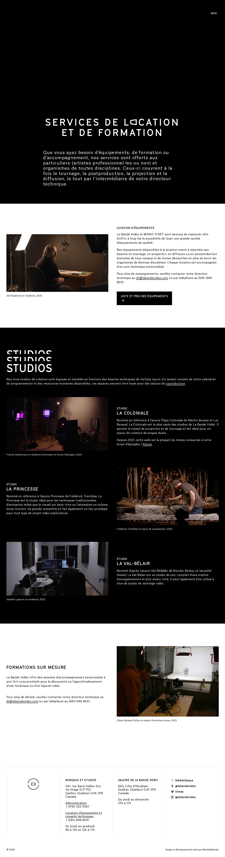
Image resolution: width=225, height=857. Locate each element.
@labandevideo (183, 786)
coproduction (175, 383)
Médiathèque (182, 780)
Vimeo (177, 792)
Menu (214, 13)
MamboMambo (210, 850)
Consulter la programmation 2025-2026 (112, 13)
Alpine (147, 444)
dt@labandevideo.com (152, 278)
